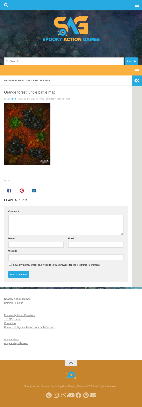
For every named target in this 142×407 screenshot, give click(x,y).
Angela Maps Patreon (16, 343)
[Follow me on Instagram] (56, 395)
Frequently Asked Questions (19, 315)
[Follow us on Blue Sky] (63, 395)
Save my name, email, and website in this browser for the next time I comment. (56, 265)
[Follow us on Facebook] (78, 395)
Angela (11, 99)
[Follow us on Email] (93, 395)
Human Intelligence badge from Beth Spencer (29, 327)
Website (12, 251)
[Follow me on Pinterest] (86, 395)
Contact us (10, 323)
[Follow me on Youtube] (71, 395)
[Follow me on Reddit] (49, 395)
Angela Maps (11, 339)
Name (12, 238)
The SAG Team (12, 319)
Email (72, 238)
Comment (14, 211)
